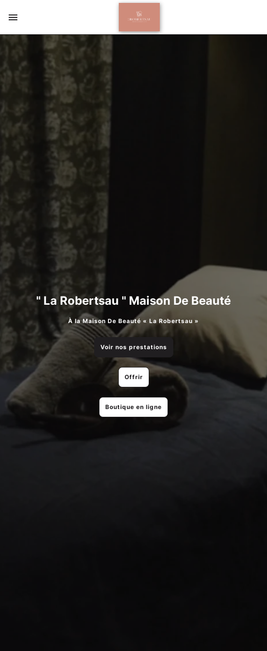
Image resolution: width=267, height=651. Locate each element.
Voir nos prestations (133, 347)
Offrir (134, 377)
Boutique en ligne (133, 406)
